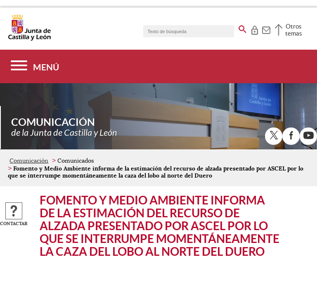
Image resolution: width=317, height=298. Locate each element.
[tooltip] (254, 29)
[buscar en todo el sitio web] (242, 27)
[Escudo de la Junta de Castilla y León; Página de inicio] (29, 39)
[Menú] (35, 66)
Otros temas (293, 30)
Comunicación (28, 160)
